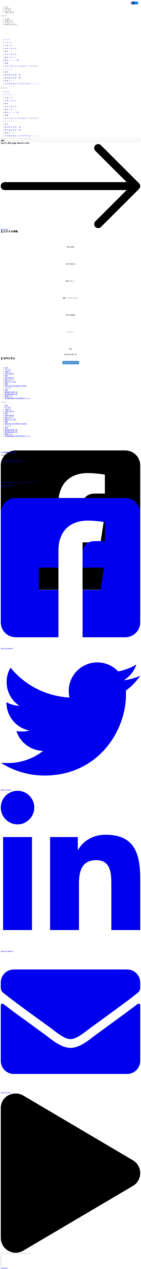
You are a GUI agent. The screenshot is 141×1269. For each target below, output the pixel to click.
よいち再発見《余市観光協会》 (12, 461)
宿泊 (7, 72)
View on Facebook (7, 485)
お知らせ (8, 8)
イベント (9, 69)
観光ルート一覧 (12, 60)
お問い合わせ (10, 12)
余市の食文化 (11, 54)
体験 (7, 63)
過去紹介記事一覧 (13, 75)
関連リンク (10, 80)
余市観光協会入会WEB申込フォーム (22, 83)
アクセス (8, 10)
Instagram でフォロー (71, 362)
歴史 (7, 51)
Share (3, 487)
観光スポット (11, 57)
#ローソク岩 (16, 482)
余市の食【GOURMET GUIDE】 (22, 66)
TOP (7, 7)
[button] (70, 16)
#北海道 (3, 482)
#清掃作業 (22, 482)
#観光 (6, 482)
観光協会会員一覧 (13, 78)
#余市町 (10, 482)
